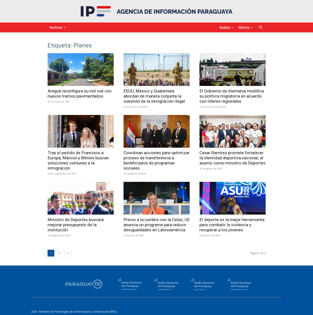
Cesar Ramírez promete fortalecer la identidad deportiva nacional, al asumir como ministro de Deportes (232, 157)
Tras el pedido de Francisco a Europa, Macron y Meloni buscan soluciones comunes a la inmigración (78, 160)
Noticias (57, 27)
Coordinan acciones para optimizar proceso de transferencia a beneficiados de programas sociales (156, 160)
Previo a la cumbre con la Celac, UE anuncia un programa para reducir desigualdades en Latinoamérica (157, 224)
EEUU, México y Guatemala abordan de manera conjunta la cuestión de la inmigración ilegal (154, 96)
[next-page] (67, 253)
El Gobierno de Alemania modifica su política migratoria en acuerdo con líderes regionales (231, 96)
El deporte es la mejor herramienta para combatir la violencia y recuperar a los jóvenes (231, 224)
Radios (225, 27)
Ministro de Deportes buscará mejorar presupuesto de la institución (76, 224)
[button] (261, 28)
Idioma (245, 27)
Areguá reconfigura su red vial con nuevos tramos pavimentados (79, 94)
